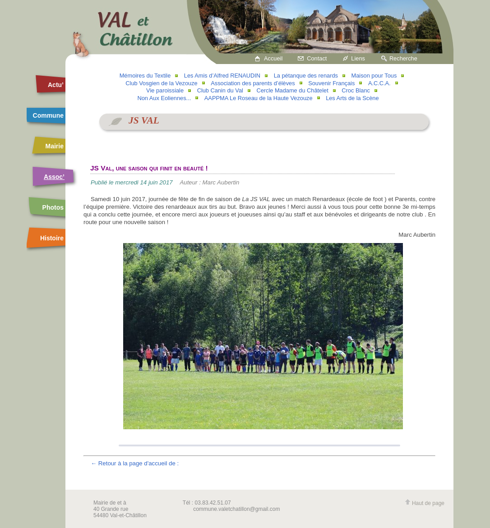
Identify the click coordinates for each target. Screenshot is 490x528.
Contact (317, 58)
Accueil (273, 58)
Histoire (52, 238)
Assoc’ (54, 176)
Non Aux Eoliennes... (164, 98)
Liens (358, 58)
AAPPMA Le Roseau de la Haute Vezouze (258, 98)
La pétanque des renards (306, 75)
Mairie (55, 146)
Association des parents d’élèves (253, 83)
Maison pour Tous (374, 75)
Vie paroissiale (165, 90)
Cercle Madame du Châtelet (292, 90)
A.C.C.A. (379, 83)
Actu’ (56, 84)
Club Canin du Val (220, 90)
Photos (53, 207)
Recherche (403, 58)
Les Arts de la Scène (352, 98)
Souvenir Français (331, 83)
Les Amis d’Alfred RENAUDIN (222, 75)
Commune (48, 115)
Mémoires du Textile (145, 75)
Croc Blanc (356, 90)
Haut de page (424, 503)
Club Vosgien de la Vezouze (161, 83)
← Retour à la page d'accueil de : (135, 463)
